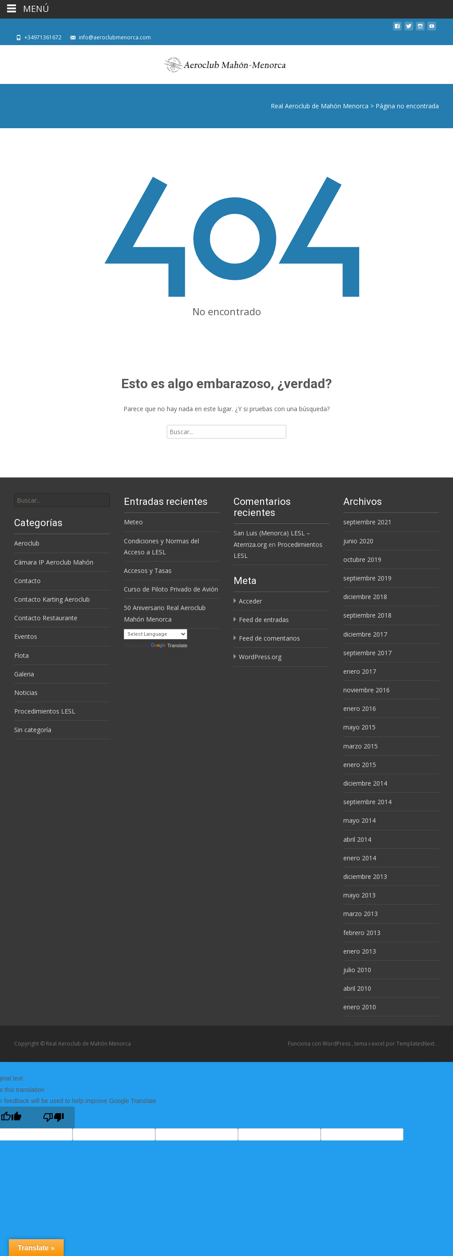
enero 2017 (359, 671)
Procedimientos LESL (44, 711)
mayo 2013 (359, 895)
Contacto (27, 580)
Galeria (24, 674)
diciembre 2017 (365, 634)
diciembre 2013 (365, 876)
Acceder (250, 601)
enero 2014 (359, 858)
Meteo (133, 522)
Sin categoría (32, 729)
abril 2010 (357, 988)
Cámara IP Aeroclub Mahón (53, 562)
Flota (21, 655)
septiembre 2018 (367, 615)
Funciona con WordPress (320, 1043)
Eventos (25, 636)
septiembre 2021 (367, 522)
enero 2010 (359, 1007)
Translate (169, 645)
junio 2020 (358, 541)
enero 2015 (359, 764)
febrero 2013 (361, 932)
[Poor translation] (53, 1117)
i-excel (377, 1043)
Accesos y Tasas (148, 570)
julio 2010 (357, 970)
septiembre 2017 (367, 653)
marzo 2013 (360, 913)
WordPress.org (260, 657)
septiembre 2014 (367, 802)
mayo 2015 (359, 727)
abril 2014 (357, 839)
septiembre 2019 (367, 578)
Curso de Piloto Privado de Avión (171, 589)
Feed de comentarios (269, 638)
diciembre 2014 (365, 783)
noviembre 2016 (366, 690)
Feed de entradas (264, 619)
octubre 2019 (362, 559)
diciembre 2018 (365, 596)
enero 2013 (359, 951)
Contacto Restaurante (45, 618)
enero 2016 (359, 708)
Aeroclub (26, 543)
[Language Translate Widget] (155, 634)
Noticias (26, 692)
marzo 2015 (360, 746)
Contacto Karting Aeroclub (52, 599)
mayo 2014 (359, 820)
